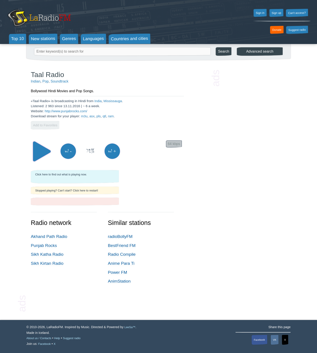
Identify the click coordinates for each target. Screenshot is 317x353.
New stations (43, 38)
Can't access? (297, 13)
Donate (277, 30)
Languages (93, 38)
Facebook (259, 339)
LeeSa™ (129, 327)
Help (57, 338)
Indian (36, 81)
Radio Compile (122, 254)
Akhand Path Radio (49, 236)
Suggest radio (297, 30)
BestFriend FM (122, 245)
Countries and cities (129, 38)
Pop (45, 81)
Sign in (260, 13)
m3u (84, 116)
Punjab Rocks (44, 245)
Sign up (276, 13)
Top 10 (17, 38)
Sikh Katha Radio (47, 254)
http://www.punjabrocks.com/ (66, 111)
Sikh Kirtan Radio (47, 263)
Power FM (117, 272)
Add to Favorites (45, 125)
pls (98, 116)
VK (274, 339)
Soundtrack (59, 81)
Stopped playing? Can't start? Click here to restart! (66, 190)
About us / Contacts (38, 338)
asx (92, 116)
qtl (104, 116)
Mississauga (112, 101)
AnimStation (119, 281)
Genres (69, 38)
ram (111, 116)
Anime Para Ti (121, 263)
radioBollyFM (120, 236)
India (98, 101)
